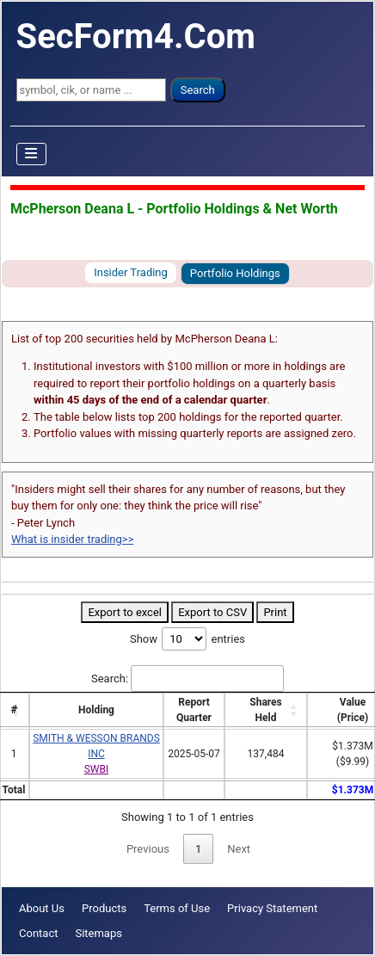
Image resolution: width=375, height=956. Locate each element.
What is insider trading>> (72, 539)
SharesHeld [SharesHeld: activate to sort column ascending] (265, 710)
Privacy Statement (272, 908)
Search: (187, 679)
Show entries (187, 639)
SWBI (96, 769)
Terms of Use (177, 908)
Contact (38, 933)
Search (198, 89)
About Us (42, 908)
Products (104, 908)
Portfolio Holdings (235, 273)
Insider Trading (131, 272)
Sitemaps (98, 933)
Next (238, 848)
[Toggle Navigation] (31, 154)
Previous (147, 848)
